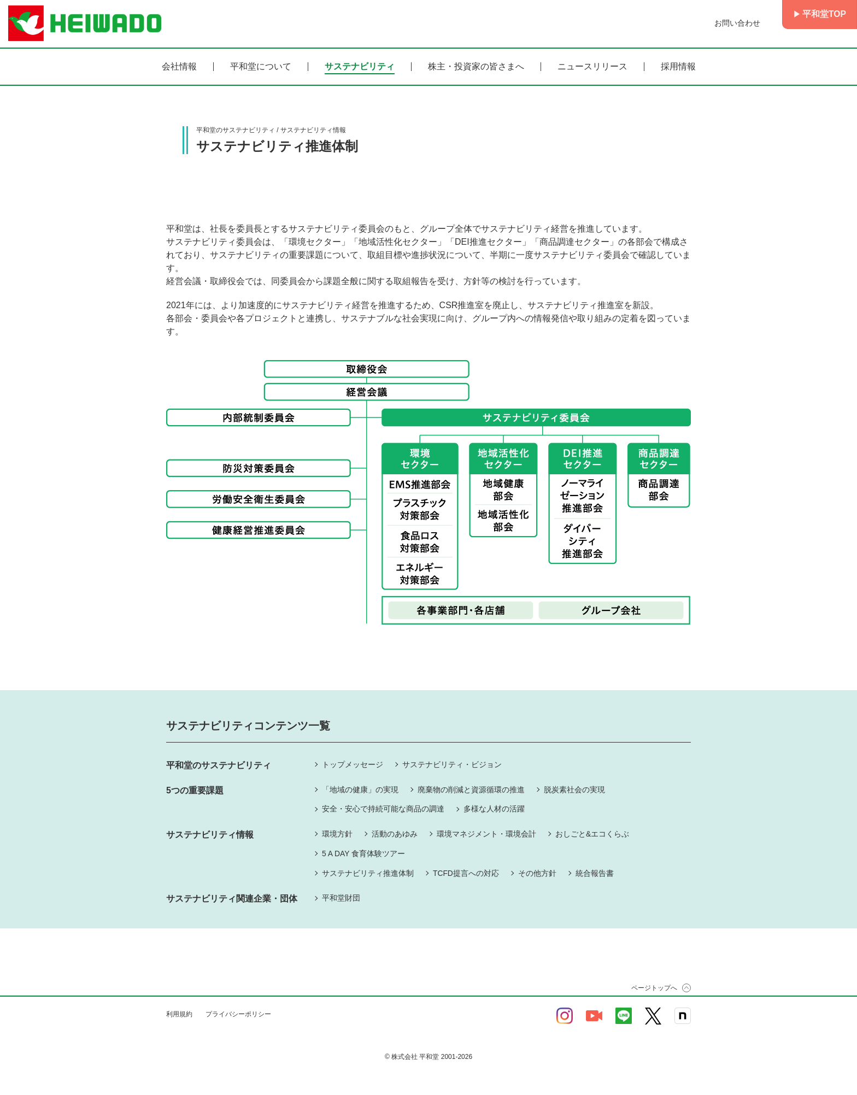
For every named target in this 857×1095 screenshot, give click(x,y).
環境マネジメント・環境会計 (486, 834)
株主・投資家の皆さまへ (476, 66)
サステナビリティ (360, 66)
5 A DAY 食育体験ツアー (364, 854)
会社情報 (179, 66)
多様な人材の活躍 (494, 809)
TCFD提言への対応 (466, 873)
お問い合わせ (736, 23)
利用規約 (179, 1015)
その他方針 (537, 873)
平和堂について (260, 66)
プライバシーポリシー (238, 1015)
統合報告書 (595, 873)
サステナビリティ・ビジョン (452, 764)
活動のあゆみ (395, 834)
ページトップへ (654, 989)
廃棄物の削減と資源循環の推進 (471, 789)
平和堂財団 (341, 898)
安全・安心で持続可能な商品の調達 (383, 809)
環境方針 (337, 834)
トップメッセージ (352, 764)
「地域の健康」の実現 (360, 789)
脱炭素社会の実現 (574, 789)
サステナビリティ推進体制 (368, 873)
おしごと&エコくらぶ (592, 834)
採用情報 (678, 66)
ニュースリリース (592, 66)
